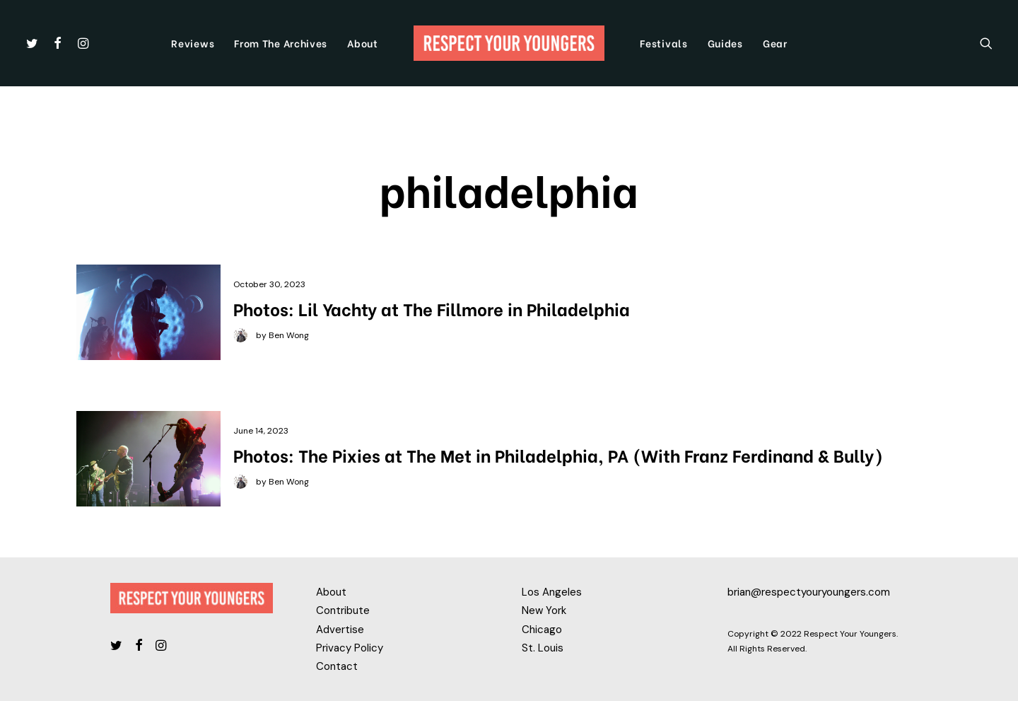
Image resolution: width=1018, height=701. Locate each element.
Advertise (340, 629)
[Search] (986, 43)
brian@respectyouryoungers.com (808, 592)
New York (544, 610)
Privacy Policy (349, 648)
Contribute (343, 610)
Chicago (542, 629)
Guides (725, 42)
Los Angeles (552, 592)
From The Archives (280, 42)
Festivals (663, 42)
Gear (775, 42)
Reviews (192, 42)
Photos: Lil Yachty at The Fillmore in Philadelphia (431, 308)
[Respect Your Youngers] (509, 43)
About (362, 42)
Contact (337, 666)
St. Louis (542, 648)
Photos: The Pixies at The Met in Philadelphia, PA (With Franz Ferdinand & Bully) (558, 454)
